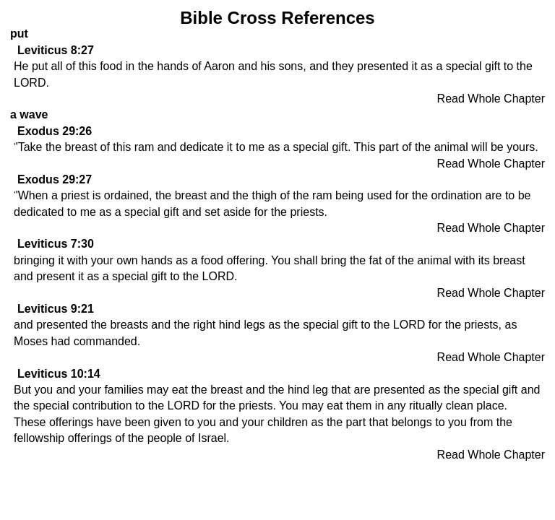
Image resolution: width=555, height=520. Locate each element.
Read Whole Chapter (491, 98)
